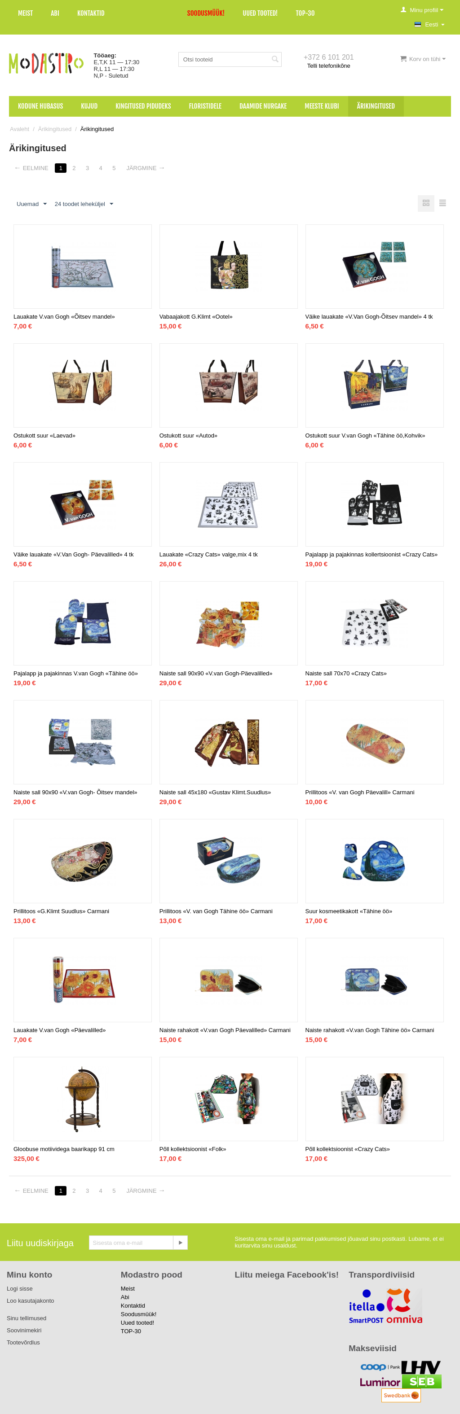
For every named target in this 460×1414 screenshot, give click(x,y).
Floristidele (205, 106)
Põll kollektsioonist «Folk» (192, 1149)
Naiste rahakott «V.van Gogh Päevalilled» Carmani (225, 1030)
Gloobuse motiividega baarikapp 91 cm (64, 1149)
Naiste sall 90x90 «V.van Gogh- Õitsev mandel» (75, 792)
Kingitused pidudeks (143, 106)
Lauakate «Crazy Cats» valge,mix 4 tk (208, 554)
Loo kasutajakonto (30, 1300)
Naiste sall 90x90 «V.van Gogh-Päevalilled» (216, 673)
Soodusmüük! (206, 13)
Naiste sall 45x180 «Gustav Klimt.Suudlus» (215, 792)
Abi (55, 13)
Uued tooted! (260, 13)
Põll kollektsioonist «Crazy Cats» (347, 1149)
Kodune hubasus (40, 106)
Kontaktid (91, 13)
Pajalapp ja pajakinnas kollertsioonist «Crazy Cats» (371, 554)
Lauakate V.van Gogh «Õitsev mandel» (64, 316)
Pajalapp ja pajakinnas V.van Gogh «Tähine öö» (75, 673)
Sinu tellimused (26, 1318)
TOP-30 (305, 13)
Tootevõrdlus (23, 1342)
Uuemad (32, 204)
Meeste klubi (322, 106)
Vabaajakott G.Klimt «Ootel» (196, 316)
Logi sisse (20, 1288)
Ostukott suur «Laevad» (44, 435)
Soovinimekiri (24, 1330)
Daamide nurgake (263, 106)
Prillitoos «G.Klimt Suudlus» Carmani (61, 911)
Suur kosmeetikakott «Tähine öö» (349, 911)
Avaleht (19, 129)
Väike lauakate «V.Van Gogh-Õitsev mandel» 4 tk (369, 316)
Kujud (89, 106)
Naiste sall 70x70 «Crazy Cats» (346, 673)
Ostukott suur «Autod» (188, 435)
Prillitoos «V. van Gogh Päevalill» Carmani (360, 792)
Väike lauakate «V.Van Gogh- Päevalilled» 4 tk (73, 554)
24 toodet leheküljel (84, 204)
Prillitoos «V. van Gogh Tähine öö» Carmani (216, 911)
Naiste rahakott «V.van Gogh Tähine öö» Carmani (369, 1030)
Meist (25, 13)
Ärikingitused (376, 106)
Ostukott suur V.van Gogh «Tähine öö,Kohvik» (365, 435)
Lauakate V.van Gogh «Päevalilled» (59, 1030)
